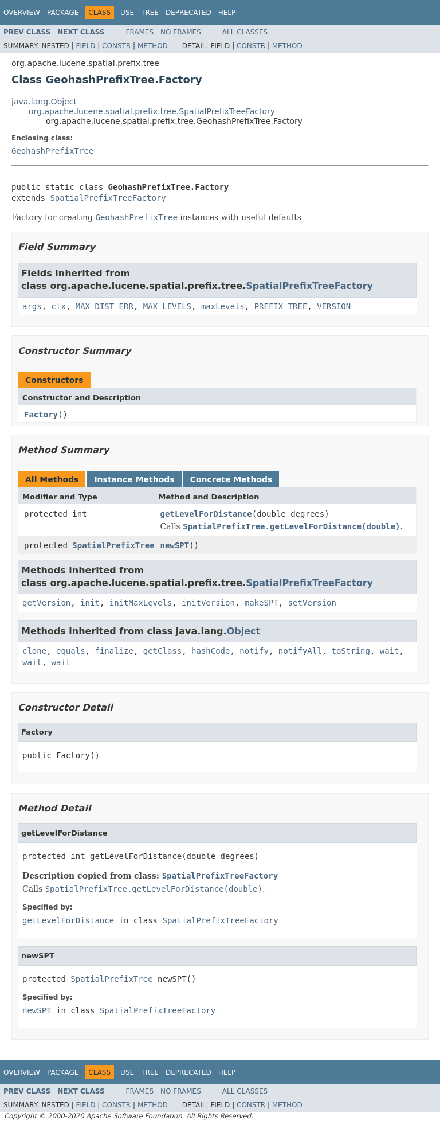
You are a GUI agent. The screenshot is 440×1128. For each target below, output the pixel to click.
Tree (150, 13)
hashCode (210, 650)
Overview (21, 13)
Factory (41, 414)
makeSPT (261, 602)
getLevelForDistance (206, 513)
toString (351, 650)
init (90, 602)
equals (70, 650)
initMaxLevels (140, 602)
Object (244, 631)
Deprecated (188, 13)
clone (34, 650)
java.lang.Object (44, 101)
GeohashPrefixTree (52, 150)
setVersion (312, 602)
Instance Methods (134, 479)
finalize (114, 650)
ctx (59, 306)
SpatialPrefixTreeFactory (108, 197)
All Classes (245, 32)
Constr (116, 46)
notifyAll (300, 650)
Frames (140, 32)
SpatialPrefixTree (113, 545)
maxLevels (223, 306)
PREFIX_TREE (281, 306)
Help (227, 13)
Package (62, 13)
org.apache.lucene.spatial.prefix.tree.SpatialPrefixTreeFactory (152, 111)
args (32, 306)
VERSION (334, 306)
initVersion (208, 602)
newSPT (175, 545)
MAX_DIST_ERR (104, 306)
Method (153, 46)
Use (127, 13)
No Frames (180, 32)
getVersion (46, 602)
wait (389, 650)
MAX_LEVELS (167, 306)
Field (85, 46)
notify (254, 650)
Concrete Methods (231, 479)
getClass (162, 650)
